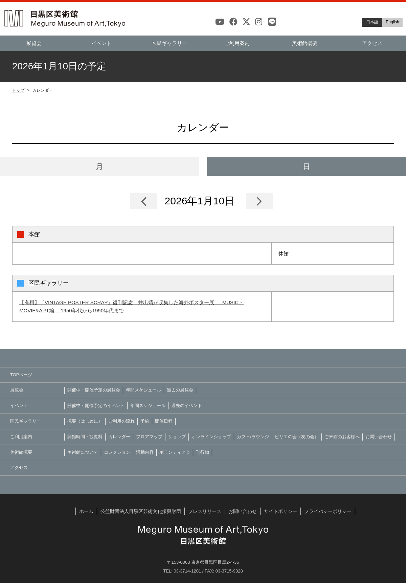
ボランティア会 (174, 452)
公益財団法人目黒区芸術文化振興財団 (140, 511)
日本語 (372, 22)
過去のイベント (186, 405)
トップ (18, 90)
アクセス (372, 43)
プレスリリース (204, 511)
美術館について (82, 452)
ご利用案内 (237, 43)
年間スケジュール (143, 390)
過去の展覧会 (180, 390)
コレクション (117, 452)
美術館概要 (304, 43)
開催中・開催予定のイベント (96, 405)
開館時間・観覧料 (85, 436)
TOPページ (21, 374)
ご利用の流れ (121, 421)
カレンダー (119, 436)
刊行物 (202, 452)
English (392, 22)
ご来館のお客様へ (342, 436)
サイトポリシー (280, 511)
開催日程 (164, 421)
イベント (101, 43)
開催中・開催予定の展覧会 (93, 390)
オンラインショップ (211, 436)
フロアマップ (149, 436)
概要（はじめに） (85, 421)
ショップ (177, 436)
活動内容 (145, 452)
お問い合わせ (378, 436)
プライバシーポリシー (328, 511)
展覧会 (34, 43)
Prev (143, 201)
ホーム (86, 511)
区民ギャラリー (169, 43)
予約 (144, 421)
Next (259, 201)
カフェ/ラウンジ (253, 436)
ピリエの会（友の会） (297, 436)
